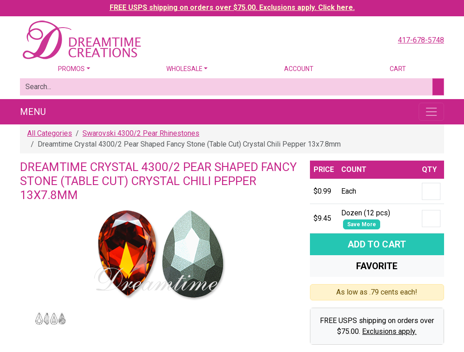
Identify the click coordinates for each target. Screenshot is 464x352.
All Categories (49, 133)
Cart (398, 68)
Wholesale (184, 68)
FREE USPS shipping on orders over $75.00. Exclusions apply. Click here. (232, 7)
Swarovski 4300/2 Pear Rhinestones (140, 133)
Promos (71, 68)
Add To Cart (377, 244)
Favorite (376, 266)
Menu (33, 111)
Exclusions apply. (389, 331)
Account (299, 68)
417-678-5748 (421, 40)
